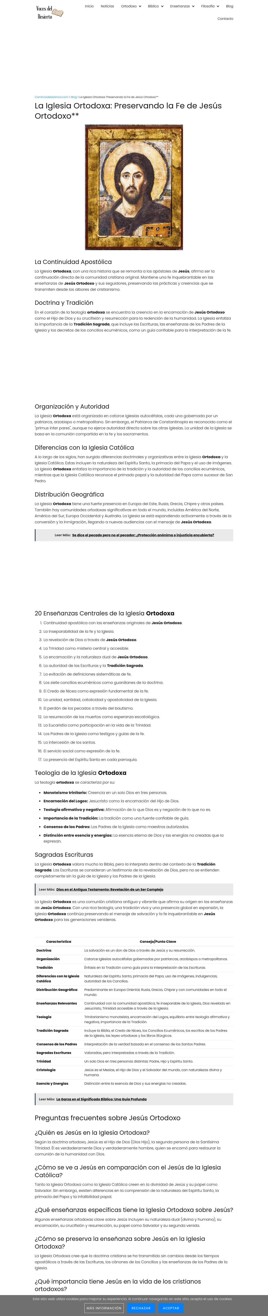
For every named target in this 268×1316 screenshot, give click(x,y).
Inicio (89, 6)
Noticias (107, 6)
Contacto (225, 18)
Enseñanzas (180, 6)
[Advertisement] (134, 60)
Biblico (153, 6)
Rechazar (141, 1308)
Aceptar (171, 1308)
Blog (229, 6)
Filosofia (208, 6)
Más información (104, 1308)
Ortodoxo (129, 6)
